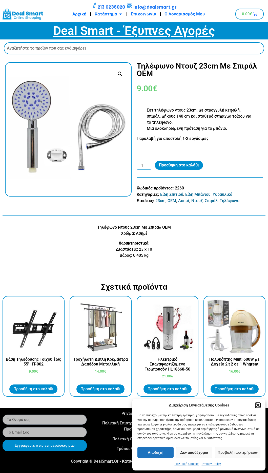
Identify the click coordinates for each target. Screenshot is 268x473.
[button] (257, 405)
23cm (160, 200)
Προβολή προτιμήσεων (238, 452)
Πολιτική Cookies (187, 464)
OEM (172, 200)
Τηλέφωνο (229, 200)
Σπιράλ (211, 200)
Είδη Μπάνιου (198, 194)
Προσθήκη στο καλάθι (179, 165)
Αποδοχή (155, 452)
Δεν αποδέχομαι (194, 452)
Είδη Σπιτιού (171, 194)
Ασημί (183, 200)
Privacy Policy (211, 464)
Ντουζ (197, 200)
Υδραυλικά (222, 194)
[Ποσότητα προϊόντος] (144, 165)
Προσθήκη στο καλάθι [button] (33, 388)
